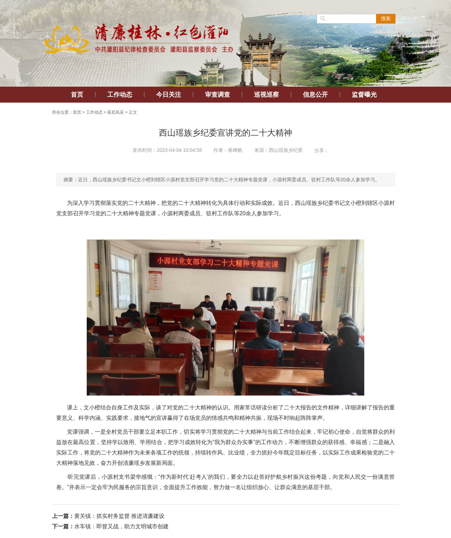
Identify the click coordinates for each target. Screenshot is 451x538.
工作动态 (119, 94)
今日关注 (168, 94)
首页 (77, 94)
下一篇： (63, 526)
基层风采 (115, 112)
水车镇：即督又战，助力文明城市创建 (121, 526)
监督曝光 (364, 94)
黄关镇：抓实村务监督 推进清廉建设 (119, 516)
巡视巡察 (266, 94)
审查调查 (217, 94)
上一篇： (63, 516)
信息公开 (315, 94)
